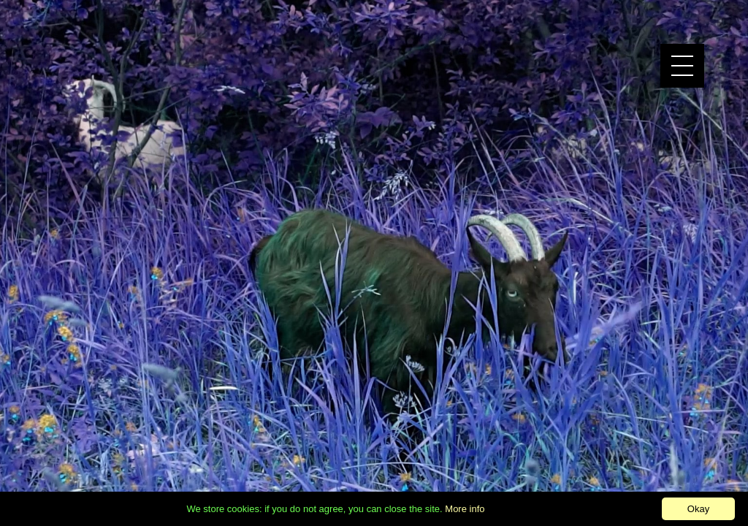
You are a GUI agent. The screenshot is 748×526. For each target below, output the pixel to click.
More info (464, 508)
